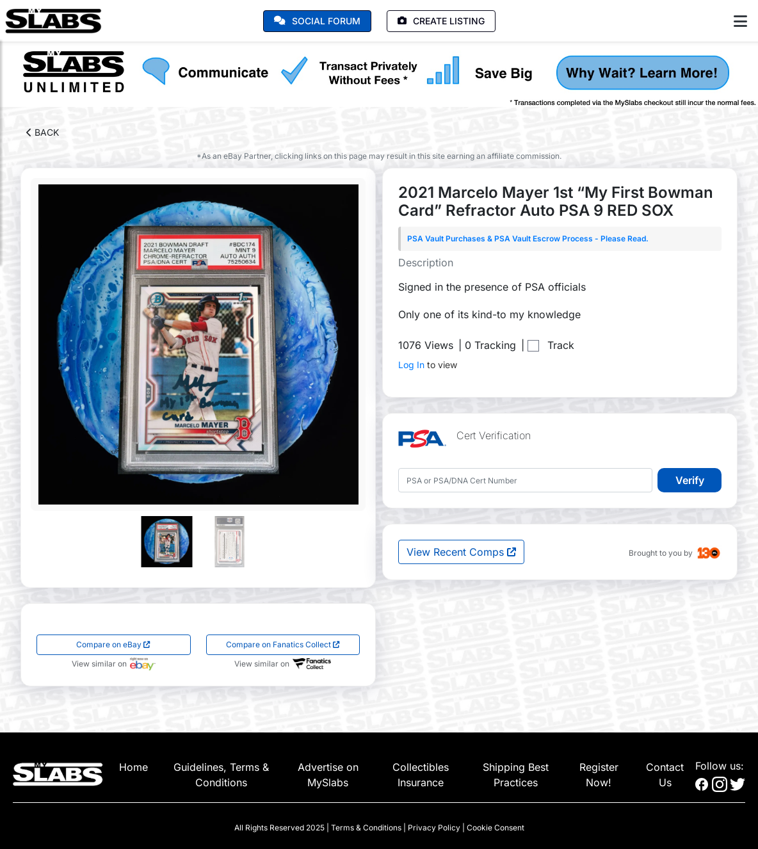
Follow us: (719, 765)
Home (133, 767)
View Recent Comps (461, 552)
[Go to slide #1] (167, 541)
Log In (411, 364)
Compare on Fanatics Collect (283, 644)
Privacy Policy (434, 827)
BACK (42, 132)
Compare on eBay (113, 644)
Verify (689, 480)
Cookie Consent (495, 827)
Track (560, 345)
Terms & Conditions (366, 827)
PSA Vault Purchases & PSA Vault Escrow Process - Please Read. (528, 238)
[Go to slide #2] (230, 541)
